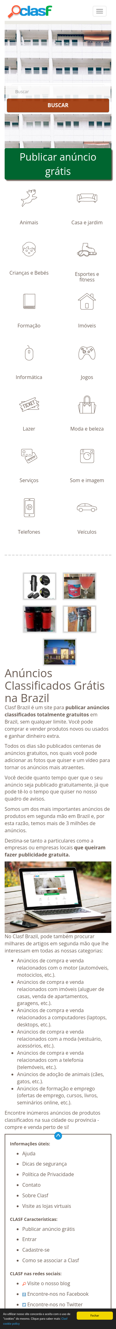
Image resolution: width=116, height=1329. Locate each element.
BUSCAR (58, 105)
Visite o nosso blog (46, 1283)
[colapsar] (99, 11)
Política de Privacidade (48, 1174)
